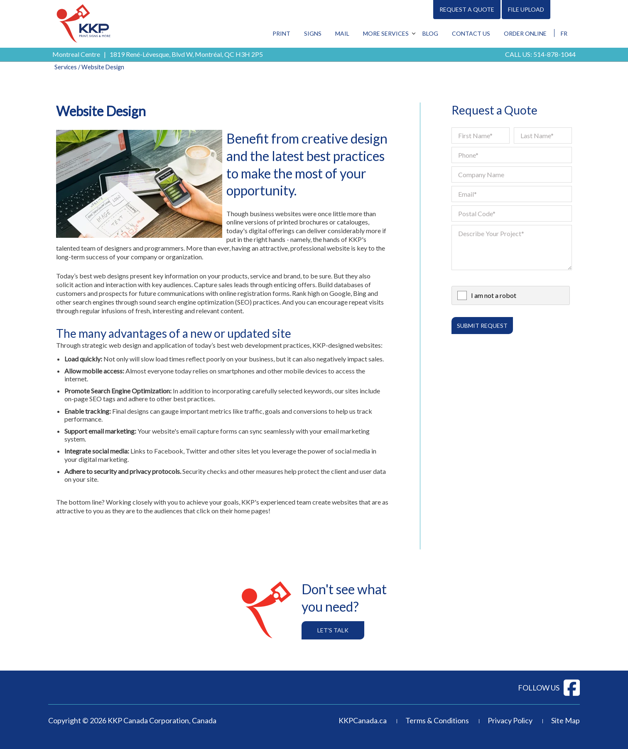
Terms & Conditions (437, 720)
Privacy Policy (510, 720)
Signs (312, 33)
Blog (430, 33)
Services (65, 67)
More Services (386, 33)
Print (281, 33)
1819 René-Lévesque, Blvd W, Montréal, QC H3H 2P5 (186, 54)
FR (564, 33)
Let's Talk (332, 630)
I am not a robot (493, 295)
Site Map (565, 720)
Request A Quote (466, 9)
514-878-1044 (554, 54)
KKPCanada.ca (363, 720)
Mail (342, 33)
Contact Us (471, 33)
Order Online (525, 33)
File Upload (526, 9)
